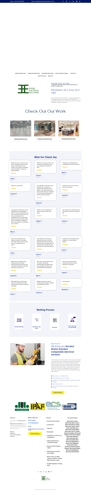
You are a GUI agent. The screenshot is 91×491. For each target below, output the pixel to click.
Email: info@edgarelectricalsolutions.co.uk (43, 1)
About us (12, 431)
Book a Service (33, 417)
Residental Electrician (68, 139)
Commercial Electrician (34, 73)
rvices (48, 418)
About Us (50, 76)
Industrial (49, 428)
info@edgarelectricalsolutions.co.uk (36, 429)
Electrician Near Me (72, 438)
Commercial (50, 424)
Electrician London (72, 421)
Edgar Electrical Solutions (16, 423)
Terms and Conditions (15, 434)
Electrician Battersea (72, 428)
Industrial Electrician (20, 73)
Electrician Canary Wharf (72, 429)
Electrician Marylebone (72, 441)
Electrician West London (72, 423)
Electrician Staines (75, 448)
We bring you (62, 350)
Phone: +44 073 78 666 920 (17, 1)
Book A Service (42, 76)
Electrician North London (72, 424)
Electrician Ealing (69, 433)
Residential (50, 432)
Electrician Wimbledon (72, 450)
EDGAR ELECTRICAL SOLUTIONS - (66, 85)
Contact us (12, 433)
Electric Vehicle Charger (61, 73)
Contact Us (73, 73)
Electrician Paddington (72, 443)
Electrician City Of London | (72, 431)
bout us (13, 418)
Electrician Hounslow (72, 436)
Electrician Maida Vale (72, 439)
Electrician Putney (72, 445)
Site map (12, 436)
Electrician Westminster (72, 451)
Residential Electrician (47, 73)
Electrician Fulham (75, 434)
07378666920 (33, 423)
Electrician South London (72, 426)
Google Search (21, 420)
